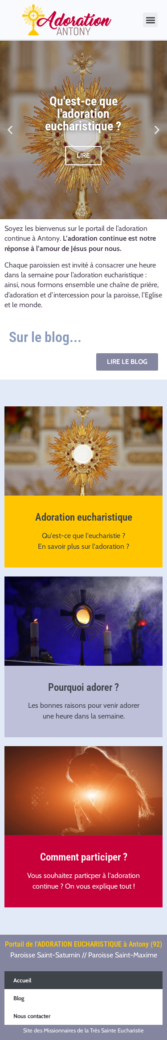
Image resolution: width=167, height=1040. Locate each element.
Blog (18, 998)
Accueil (22, 980)
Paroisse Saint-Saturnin (45, 955)
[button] (150, 20)
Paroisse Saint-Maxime (122, 955)
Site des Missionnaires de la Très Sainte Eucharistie (83, 1030)
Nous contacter (31, 1015)
